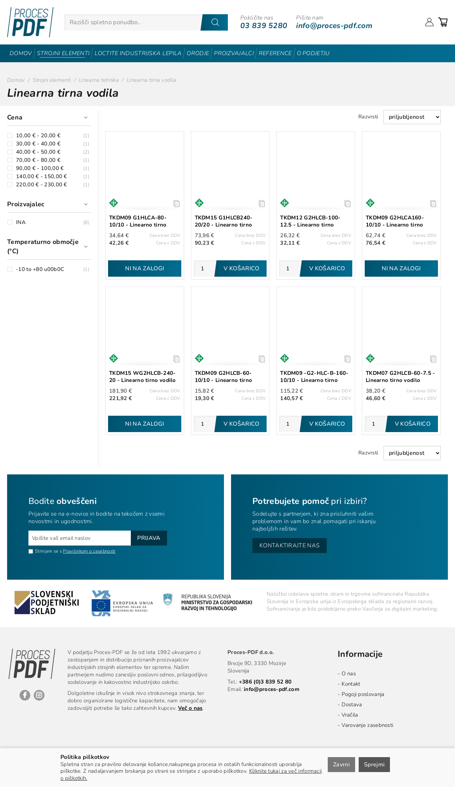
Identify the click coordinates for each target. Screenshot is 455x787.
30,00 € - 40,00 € (38, 143)
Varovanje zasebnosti (367, 725)
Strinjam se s (45, 551)
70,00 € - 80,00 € (38, 160)
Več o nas (190, 708)
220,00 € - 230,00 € (41, 184)
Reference (275, 53)
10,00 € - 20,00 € (38, 135)
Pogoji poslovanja (363, 694)
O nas (349, 673)
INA (21, 222)
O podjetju (313, 53)
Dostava (352, 704)
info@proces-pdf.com (334, 26)
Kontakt (351, 683)
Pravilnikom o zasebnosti (89, 551)
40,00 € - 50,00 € (38, 152)
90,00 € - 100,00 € (40, 168)
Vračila (350, 714)
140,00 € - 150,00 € (41, 176)
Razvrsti (368, 116)
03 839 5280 (263, 26)
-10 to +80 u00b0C (40, 269)
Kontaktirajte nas (289, 545)
